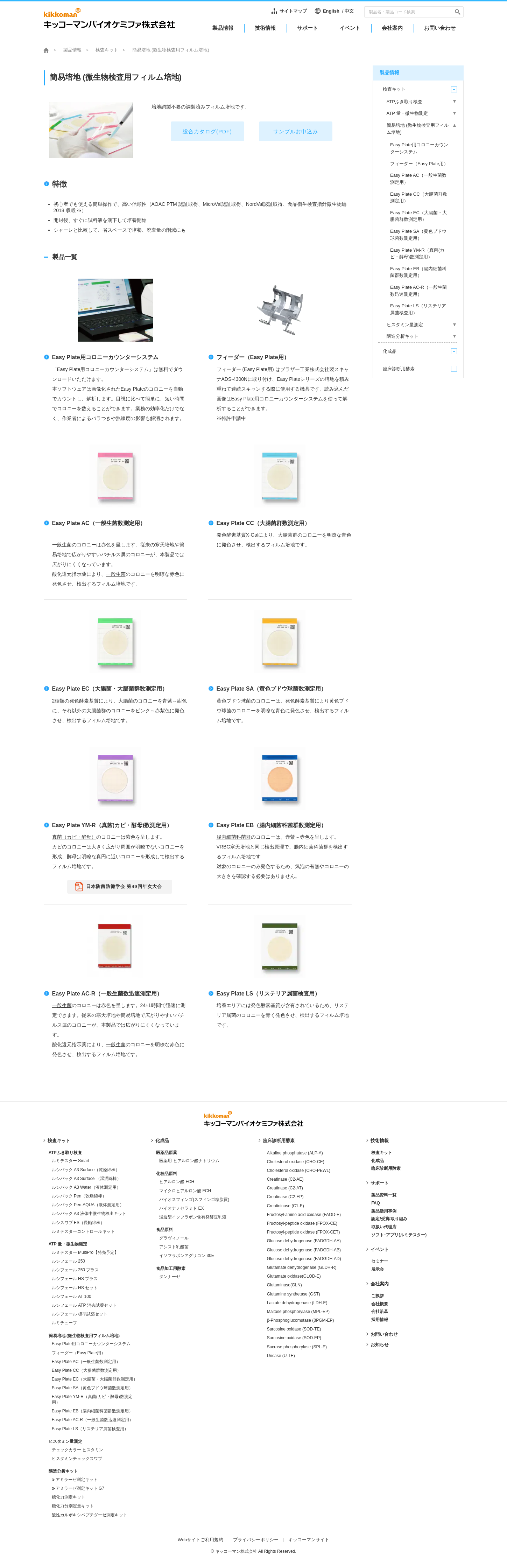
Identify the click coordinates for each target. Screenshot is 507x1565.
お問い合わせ (384, 1334)
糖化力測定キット (68, 1497)
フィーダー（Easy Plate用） (253, 357)
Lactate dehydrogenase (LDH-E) (297, 1302)
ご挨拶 (377, 1295)
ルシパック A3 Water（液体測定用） (86, 1187)
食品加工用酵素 (170, 1268)
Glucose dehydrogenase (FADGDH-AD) (304, 1258)
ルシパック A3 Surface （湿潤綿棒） (86, 1178)
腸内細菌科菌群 (234, 837)
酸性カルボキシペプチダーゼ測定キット (89, 1514)
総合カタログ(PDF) (207, 131)
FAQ (375, 1203)
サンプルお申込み (295, 131)
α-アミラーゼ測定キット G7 (78, 1488)
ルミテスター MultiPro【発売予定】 (85, 1252)
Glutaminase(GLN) (284, 1285)
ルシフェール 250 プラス (75, 1269)
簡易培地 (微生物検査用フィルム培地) (84, 1335)
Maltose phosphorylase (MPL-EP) (298, 1311)
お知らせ (380, 1344)
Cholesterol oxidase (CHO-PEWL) (298, 1170)
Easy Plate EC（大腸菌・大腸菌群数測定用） (110, 689)
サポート (380, 1183)
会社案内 (380, 1283)
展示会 (377, 1269)
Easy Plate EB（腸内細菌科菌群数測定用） (272, 825)
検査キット (107, 50)
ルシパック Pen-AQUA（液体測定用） (88, 1204)
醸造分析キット (63, 1471)
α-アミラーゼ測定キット (75, 1479)
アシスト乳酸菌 (174, 1246)
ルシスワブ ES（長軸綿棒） (78, 1222)
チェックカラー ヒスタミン (77, 1449)
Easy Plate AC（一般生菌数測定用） (99, 523)
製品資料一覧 (383, 1195)
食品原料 (164, 1229)
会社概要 (379, 1303)
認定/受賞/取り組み (389, 1218)
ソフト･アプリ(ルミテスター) (399, 1234)
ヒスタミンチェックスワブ (77, 1458)
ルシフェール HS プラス (75, 1278)
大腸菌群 (287, 535)
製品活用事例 (383, 1211)
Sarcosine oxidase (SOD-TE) (294, 1329)
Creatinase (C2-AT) (285, 1188)
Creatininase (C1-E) (285, 1205)
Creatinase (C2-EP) (285, 1196)
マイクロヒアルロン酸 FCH (185, 1190)
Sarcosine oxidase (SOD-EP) (294, 1337)
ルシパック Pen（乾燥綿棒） (79, 1196)
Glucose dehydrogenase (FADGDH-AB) (304, 1250)
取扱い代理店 (383, 1226)
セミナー (379, 1261)
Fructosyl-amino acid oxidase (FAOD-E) (304, 1214)
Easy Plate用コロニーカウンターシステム (105, 357)
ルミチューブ (64, 1322)
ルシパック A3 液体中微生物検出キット (89, 1213)
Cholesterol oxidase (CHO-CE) (295, 1161)
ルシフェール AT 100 (71, 1296)
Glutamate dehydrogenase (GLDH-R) (302, 1267)
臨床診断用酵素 (279, 1140)
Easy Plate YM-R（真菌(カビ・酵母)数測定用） (112, 825)
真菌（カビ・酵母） (74, 837)
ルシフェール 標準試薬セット (79, 1314)
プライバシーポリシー (256, 1539)
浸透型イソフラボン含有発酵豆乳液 (192, 1217)
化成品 (162, 1140)
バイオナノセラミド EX (181, 1208)
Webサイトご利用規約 (201, 1539)
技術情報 (380, 1140)
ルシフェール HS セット (75, 1287)
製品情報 (72, 50)
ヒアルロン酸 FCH (176, 1181)
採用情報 (379, 1319)
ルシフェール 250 (68, 1261)
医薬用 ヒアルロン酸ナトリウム (189, 1160)
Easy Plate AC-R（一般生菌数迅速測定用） (107, 994)
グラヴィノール (174, 1238)
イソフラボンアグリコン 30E (186, 1255)
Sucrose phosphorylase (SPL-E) (297, 1346)
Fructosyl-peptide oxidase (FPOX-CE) (302, 1223)
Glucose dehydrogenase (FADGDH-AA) (304, 1240)
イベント (380, 1249)
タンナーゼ (169, 1276)
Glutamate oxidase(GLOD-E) (294, 1276)
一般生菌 (62, 544)
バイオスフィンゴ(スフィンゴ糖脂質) (194, 1199)
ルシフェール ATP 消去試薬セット (84, 1305)
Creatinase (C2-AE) (285, 1179)
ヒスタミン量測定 (65, 1441)
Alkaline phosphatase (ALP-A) (295, 1153)
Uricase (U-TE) (281, 1355)
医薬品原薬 (166, 1152)
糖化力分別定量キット (73, 1505)
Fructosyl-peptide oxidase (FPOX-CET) (303, 1232)
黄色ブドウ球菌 (234, 701)
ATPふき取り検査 (65, 1152)
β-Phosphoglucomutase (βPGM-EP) (300, 1320)
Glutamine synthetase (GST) (293, 1294)
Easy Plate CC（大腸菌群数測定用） (263, 523)
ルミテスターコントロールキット (83, 1231)
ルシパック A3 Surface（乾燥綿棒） (86, 1169)
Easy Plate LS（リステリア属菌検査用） (269, 994)
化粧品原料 (166, 1173)
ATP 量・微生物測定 (68, 1244)
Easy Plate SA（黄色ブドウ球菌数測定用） (272, 689)
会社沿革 (379, 1311)
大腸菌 (125, 701)
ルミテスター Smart (70, 1160)
